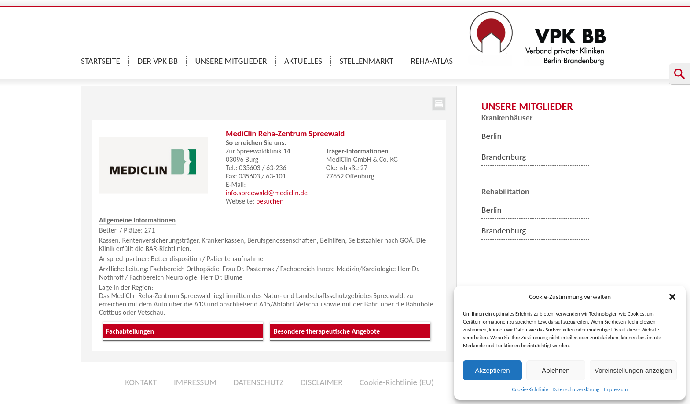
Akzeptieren (492, 370)
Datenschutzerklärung (576, 389)
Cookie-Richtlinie (530, 389)
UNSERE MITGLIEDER (231, 61)
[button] (672, 296)
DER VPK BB (157, 61)
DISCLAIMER (322, 382)
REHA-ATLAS (432, 61)
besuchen (270, 201)
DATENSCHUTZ (258, 382)
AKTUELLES (303, 61)
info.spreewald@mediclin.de (267, 193)
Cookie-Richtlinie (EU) (397, 382)
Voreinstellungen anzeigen (633, 370)
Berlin (491, 136)
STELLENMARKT (367, 61)
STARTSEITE (100, 61)
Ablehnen (555, 370)
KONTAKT (141, 382)
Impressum (616, 389)
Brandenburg (503, 157)
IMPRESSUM (195, 382)
